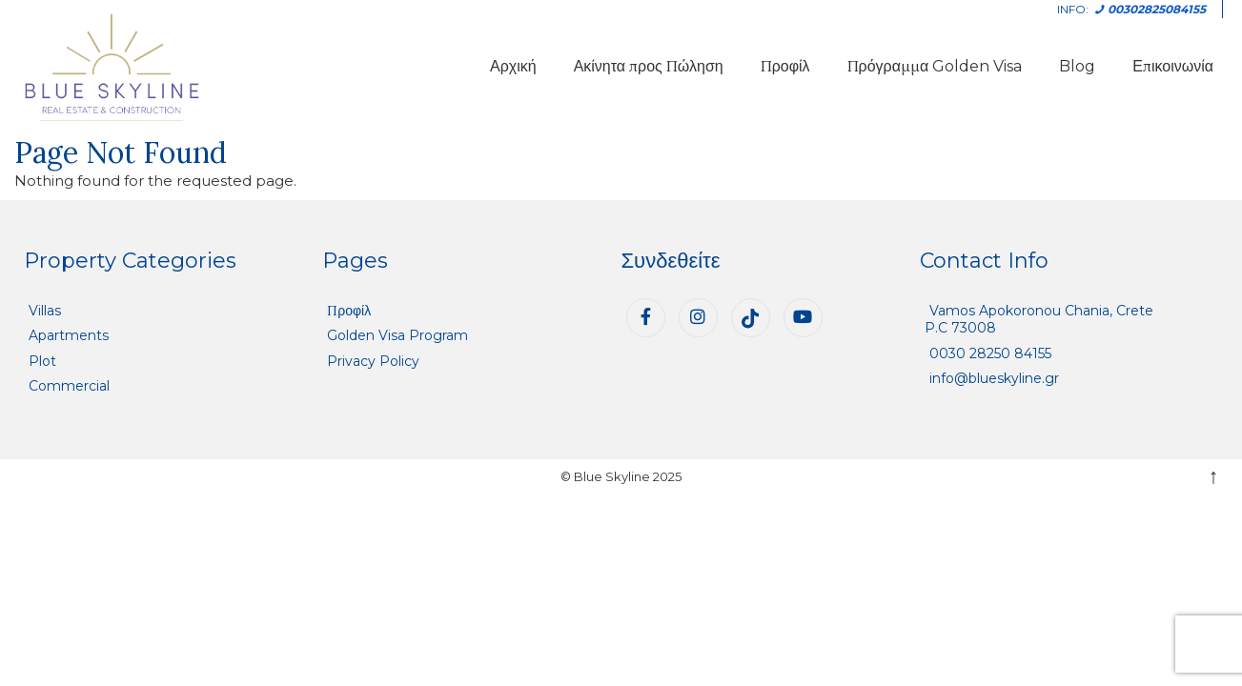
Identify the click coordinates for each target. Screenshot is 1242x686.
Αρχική (513, 66)
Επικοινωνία (1172, 66)
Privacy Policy (373, 361)
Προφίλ (785, 66)
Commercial (69, 385)
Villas (45, 310)
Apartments (69, 335)
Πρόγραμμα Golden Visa (935, 66)
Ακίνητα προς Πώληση (648, 66)
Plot (42, 361)
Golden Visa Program (397, 335)
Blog (1077, 66)
